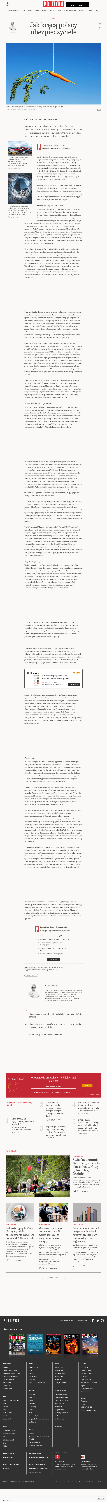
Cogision (57, 1495)
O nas (83, 1417)
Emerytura (33, 1389)
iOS (56, 1474)
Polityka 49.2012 (30, 980)
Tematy (84, 1414)
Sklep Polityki (86, 1420)
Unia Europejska (9, 1446)
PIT (30, 1383)
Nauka (52, 11)
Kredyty (32, 1392)
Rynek (37, 11)
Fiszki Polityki (85, 1474)
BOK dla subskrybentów (11, 1477)
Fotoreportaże (86, 1386)
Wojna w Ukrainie (9, 1443)
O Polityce (6, 1481)
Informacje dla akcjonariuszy (39, 1481)
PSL (4, 1422)
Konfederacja (8, 1429)
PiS (4, 1416)
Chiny (5, 1459)
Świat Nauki (7, 1395)
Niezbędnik (7, 1401)
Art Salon (32, 1435)
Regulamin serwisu (35, 1466)
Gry (30, 1425)
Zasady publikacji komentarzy (39, 1470)
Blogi (59, 11)
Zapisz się (87, 1098)
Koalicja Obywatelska (11, 1413)
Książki (32, 1407)
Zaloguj (96, 4)
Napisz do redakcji (9, 1474)
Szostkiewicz (60, 1386)
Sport (83, 1398)
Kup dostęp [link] (53, 972)
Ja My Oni (6, 1398)
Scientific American (10, 1389)
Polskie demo (60, 1429)
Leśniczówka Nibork (28, 1495)
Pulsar (31, 1446)
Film (31, 1413)
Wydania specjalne (10, 1383)
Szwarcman (59, 1383)
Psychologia (59, 1422)
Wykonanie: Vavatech (72, 1495)
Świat (30, 11)
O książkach (59, 1416)
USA (4, 1449)
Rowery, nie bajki (61, 1425)
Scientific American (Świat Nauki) (39, 1450)
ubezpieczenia (31, 988)
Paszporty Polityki (36, 1429)
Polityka (6, 1380)
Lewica (6, 1419)
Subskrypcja (82, 1333)
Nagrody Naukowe (36, 1458)
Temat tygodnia (61, 1407)
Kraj (23, 11)
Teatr (31, 1422)
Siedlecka (59, 1380)
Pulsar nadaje (60, 1432)
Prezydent (7, 1432)
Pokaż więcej (53, 1290)
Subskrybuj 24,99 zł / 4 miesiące (77, 4)
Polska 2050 (7, 1425)
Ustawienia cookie (35, 1485)
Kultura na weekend (62, 1410)
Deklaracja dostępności (37, 1477)
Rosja (5, 1456)
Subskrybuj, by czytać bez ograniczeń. (56, 148)
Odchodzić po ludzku (89, 1395)
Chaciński (59, 1389)
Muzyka (32, 1410)
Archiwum (85, 1408)
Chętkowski (59, 1392)
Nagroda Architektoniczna (39, 1432)
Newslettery (85, 1380)
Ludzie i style (86, 1383)
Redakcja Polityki (9, 1466)
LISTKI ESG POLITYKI (37, 1395)
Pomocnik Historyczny (11, 1386)
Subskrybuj (74, 697)
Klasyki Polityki (87, 1401)
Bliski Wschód (8, 1453)
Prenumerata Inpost (67, 1333)
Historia (84, 1389)
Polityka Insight (15, 1495)
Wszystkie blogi (61, 1395)
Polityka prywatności (36, 1474)
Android (61, 1474)
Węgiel (31, 1386)
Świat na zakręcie (61, 1413)
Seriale (32, 1416)
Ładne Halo (61, 1495)
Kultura (44, 11)
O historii (58, 1419)
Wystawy (32, 1419)
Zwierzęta (85, 1404)
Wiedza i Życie (8, 1392)
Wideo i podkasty (70, 11)
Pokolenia (82, 11)
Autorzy (84, 1411)
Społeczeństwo (86, 1392)
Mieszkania (33, 1380)
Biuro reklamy (8, 1470)
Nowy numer (14, 11)
